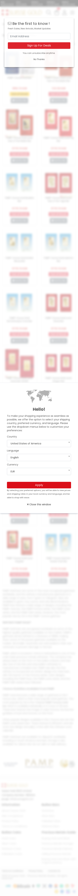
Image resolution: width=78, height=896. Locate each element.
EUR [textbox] (13, 471)
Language (13, 450)
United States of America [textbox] (26, 443)
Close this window (39, 504)
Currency (12, 464)
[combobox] (39, 443)
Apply (39, 485)
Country (12, 436)
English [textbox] (15, 457)
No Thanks (39, 59)
